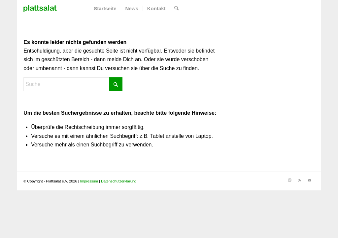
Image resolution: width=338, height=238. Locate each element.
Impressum (89, 181)
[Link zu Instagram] (290, 180)
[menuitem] (104, 8)
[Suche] (176, 8)
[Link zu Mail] (310, 180)
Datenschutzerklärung (118, 181)
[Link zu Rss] (300, 180)
